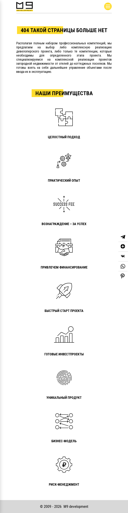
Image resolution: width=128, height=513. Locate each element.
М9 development (75, 506)
